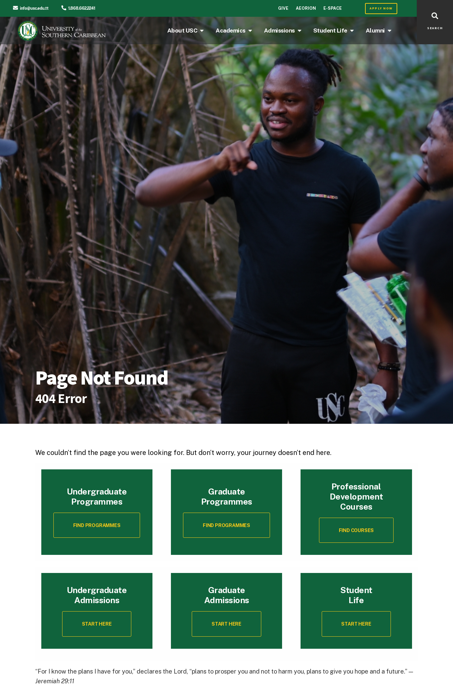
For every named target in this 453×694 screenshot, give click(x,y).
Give (283, 8)
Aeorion (306, 8)
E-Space (332, 8)
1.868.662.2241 (81, 8)
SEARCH (435, 28)
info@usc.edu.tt (34, 8)
